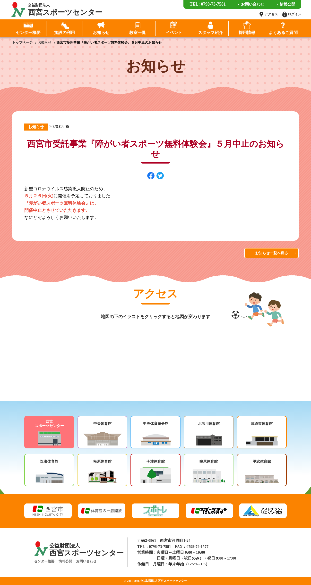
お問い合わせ (86, 561)
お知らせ (44, 42)
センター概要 (44, 561)
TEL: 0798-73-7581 (208, 4)
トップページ (22, 42)
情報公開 (65, 561)
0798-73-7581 (160, 546)
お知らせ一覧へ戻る (271, 253)
